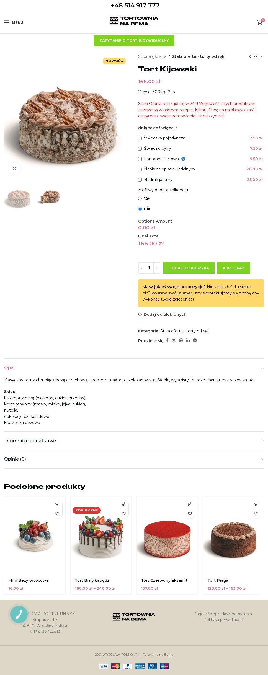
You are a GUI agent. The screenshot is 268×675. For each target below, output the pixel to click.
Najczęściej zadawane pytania (223, 613)
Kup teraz (234, 268)
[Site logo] (134, 22)
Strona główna (152, 56)
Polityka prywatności (223, 619)
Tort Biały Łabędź (92, 580)
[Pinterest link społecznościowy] (181, 340)
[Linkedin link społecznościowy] (188, 340)
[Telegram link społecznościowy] (195, 340)
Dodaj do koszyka (189, 268)
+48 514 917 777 (135, 5)
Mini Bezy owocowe (28, 580)
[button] (57, 504)
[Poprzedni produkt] (250, 56)
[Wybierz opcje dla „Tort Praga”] (256, 504)
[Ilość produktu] (149, 268)
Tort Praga (217, 580)
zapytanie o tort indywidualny (134, 40)
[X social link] (173, 340)
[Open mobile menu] (13, 22)
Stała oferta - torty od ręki (199, 56)
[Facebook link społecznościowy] (167, 340)
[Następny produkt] (261, 56)
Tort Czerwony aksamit (164, 580)
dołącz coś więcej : (157, 127)
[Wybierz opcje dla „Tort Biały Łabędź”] (123, 504)
